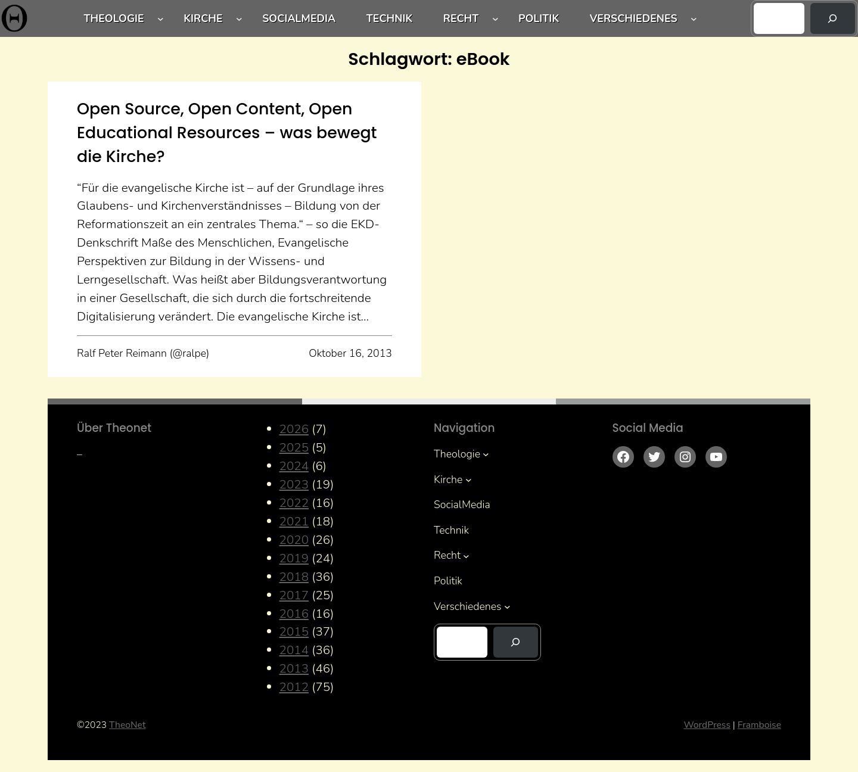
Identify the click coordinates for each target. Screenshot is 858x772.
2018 (294, 576)
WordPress (706, 724)
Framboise (759, 724)
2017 (294, 595)
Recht (461, 18)
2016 (294, 613)
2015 (294, 631)
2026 (294, 429)
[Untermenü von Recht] (495, 18)
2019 (294, 558)
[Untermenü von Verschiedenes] (694, 18)
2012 (294, 686)
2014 (294, 650)
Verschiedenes (633, 18)
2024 (294, 465)
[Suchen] (832, 18)
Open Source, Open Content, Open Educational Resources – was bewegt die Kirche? (227, 132)
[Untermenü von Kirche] (239, 18)
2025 (294, 447)
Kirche (203, 18)
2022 (294, 502)
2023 (294, 484)
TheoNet (127, 724)
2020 (294, 539)
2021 (294, 521)
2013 (294, 668)
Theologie (114, 18)
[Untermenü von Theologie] (160, 18)
